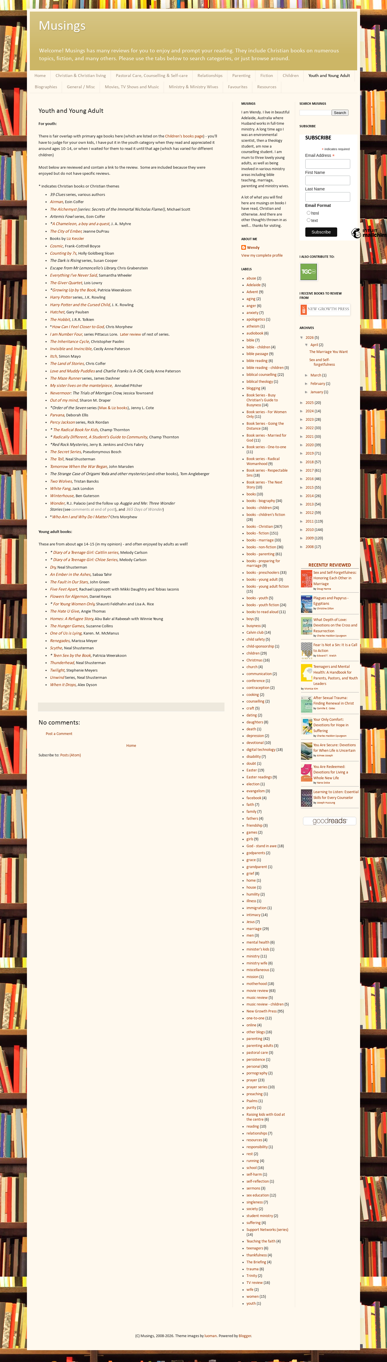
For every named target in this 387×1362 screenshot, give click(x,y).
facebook (254, 798)
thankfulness (257, 1255)
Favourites (237, 87)
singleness (255, 1202)
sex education (258, 1195)
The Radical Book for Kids (75, 430)
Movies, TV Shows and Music (132, 87)
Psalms (252, 1101)
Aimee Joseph (325, 755)
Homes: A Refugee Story (71, 619)
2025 (310, 403)
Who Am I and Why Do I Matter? (80, 517)
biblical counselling (262, 375)
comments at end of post (93, 509)
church (252, 667)
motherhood (257, 984)
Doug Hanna (324, 589)
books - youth (257, 598)
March (316, 375)
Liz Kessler (75, 238)
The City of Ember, (66, 231)
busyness (254, 626)
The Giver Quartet (66, 283)
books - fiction (258, 533)
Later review (131, 334)
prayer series (257, 1087)
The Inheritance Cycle (69, 341)
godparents (256, 853)
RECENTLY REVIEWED (329, 565)
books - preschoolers (263, 573)
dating (252, 715)
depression (255, 736)
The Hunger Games (67, 626)
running (253, 1161)
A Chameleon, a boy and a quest (80, 224)
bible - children (258, 347)
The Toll (56, 459)
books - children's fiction (266, 515)
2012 (310, 513)
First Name (315, 172)
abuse (251, 278)
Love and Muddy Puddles (72, 371)
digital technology (261, 750)
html (315, 213)
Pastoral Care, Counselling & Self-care (152, 75)
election (253, 784)
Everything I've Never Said (73, 275)
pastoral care (257, 1053)
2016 (310, 479)
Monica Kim (311, 688)
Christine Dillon (325, 608)
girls (250, 839)
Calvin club (255, 633)
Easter (252, 770)
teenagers (255, 1248)
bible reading (257, 361)
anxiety (252, 313)
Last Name (315, 189)
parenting (254, 1039)
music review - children (265, 1004)
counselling (255, 701)
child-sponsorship (260, 646)
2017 (310, 470)
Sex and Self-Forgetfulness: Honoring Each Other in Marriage (335, 578)
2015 (310, 488)
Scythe (56, 648)
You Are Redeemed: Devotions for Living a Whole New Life (330, 772)
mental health (258, 942)
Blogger (245, 1336)
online (251, 1025)
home (251, 880)
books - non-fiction (261, 547)
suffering (254, 1223)
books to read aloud (262, 612)
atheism (253, 326)
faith (250, 805)
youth (251, 1304)
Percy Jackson (62, 422)
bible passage (257, 354)
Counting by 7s (63, 253)
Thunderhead (62, 663)
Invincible (83, 349)
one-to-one (255, 1018)
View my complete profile (262, 255)
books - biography (261, 501)
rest (250, 1154)
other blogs (256, 1032)
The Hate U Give (64, 611)
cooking (253, 695)
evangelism (256, 791)
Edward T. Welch (326, 655)
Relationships (210, 75)
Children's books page (184, 136)
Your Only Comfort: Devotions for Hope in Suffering (330, 725)
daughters (255, 722)
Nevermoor (60, 393)
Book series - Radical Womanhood (263, 461)
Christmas (254, 660)
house (251, 887)
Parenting (241, 75)
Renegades (60, 641)
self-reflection (258, 1181)
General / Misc (81, 87)
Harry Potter (61, 297)
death (251, 729)
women (253, 1297)
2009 (310, 538)
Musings (62, 26)
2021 (310, 437)
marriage (254, 929)
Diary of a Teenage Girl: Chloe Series (85, 560)
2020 (310, 445)
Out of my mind (64, 400)
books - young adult (262, 580)
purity (251, 1108)
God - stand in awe (262, 846)
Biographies (46, 87)
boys (250, 619)
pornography (257, 1073)
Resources (266, 87)
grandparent (257, 867)
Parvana (57, 415)
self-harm (254, 1174)
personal (253, 1067)
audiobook (255, 333)
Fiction (266, 75)
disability (254, 757)
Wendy (253, 248)
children (253, 653)
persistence (256, 1060)
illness (251, 901)
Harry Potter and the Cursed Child (80, 305)
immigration (256, 908)
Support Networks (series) (267, 1230)
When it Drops (63, 685)
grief (250, 874)
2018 (310, 462)
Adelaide (254, 285)
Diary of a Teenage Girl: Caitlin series (85, 552)
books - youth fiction (263, 605)
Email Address (320, 155)
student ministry (260, 1216)
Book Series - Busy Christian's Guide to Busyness (262, 400)
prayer (252, 1080)
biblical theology (260, 382)
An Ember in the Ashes (70, 574)
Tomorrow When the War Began (78, 466)
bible (250, 340)
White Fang (60, 488)
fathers (252, 819)
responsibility (257, 1147)
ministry (253, 956)
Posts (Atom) (70, 755)
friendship (254, 826)
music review (257, 998)
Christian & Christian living (81, 75)
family (251, 812)
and (62, 349)
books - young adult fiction (268, 586)
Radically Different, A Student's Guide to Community (100, 437)
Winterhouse (62, 496)
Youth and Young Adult (329, 75)
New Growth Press (262, 1011)
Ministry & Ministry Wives (193, 87)
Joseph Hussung (326, 802)
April (315, 345)
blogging (253, 388)
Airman (56, 202)
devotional (255, 743)
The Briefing (256, 1262)
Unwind (57, 677)
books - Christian (260, 527)
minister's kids (258, 949)
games (252, 832)
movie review (257, 991)
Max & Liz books (113, 408)
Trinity (252, 1276)
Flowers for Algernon (68, 596)
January (317, 392)
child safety (256, 639)
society (252, 1209)
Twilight (57, 670)
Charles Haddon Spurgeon (331, 635)
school (252, 1168)
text (314, 220)
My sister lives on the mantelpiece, (81, 385)
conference (256, 681)
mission (252, 977)
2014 (310, 496)
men (250, 935)
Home (40, 75)
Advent (252, 292)
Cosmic (56, 246)
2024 (310, 411)
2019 (310, 453)
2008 (310, 547)
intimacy (253, 915)
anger (251, 306)
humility (253, 894)
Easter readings (259, 777)
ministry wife (257, 963)
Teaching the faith (261, 1241)
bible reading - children (265, 368)
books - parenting (261, 554)
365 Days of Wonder (144, 509)
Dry (53, 567)
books (251, 494)
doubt (251, 764)
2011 (310, 521)
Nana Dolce (323, 782)
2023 (310, 420)
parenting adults (260, 1046)
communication (259, 674)
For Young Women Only (73, 604)
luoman (211, 1336)
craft (250, 708)
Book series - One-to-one (266, 447)
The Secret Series (65, 452)
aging (251, 299)
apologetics (256, 319)
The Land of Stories (67, 363)
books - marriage (260, 540)
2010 (310, 530)
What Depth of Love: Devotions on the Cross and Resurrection (335, 625)
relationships (257, 1133)
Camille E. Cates (326, 708)
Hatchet (57, 312)
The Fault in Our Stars (69, 582)
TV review (255, 1283)
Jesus (251, 922)
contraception (258, 688)
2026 (310, 338)
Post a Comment (59, 734)
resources (254, 1140)
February (318, 384)
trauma (253, 1269)
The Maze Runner (65, 378)
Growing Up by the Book (74, 290)
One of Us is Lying (65, 633)
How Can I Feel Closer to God (78, 327)
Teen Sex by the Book (72, 655)
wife (250, 1290)
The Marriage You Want (328, 352)
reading (253, 1126)
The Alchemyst (63, 209)
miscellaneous (258, 970)
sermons (253, 1188)
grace (251, 860)
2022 (310, 428)
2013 (310, 504)
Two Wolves (61, 481)
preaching (255, 1094)
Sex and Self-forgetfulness (322, 362)
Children (291, 75)
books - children (259, 508)
